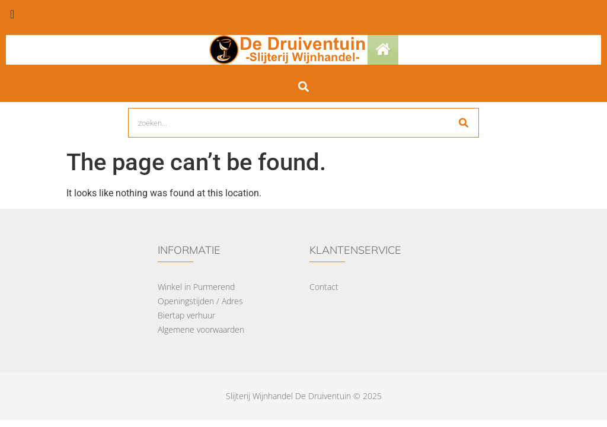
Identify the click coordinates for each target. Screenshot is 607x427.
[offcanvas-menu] (12, 14)
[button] (304, 86)
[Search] (463, 123)
